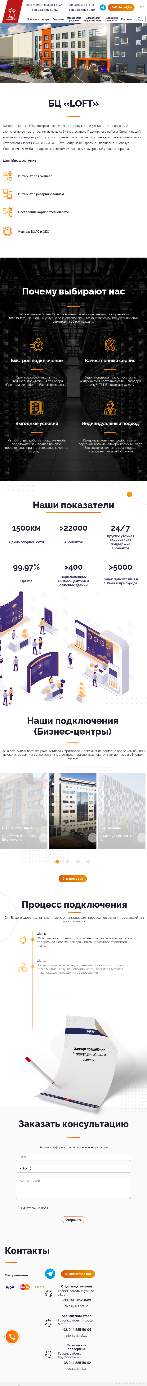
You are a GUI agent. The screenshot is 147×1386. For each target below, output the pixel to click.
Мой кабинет (140, 18)
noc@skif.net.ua (76, 1369)
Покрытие (58, 19)
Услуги (46, 19)
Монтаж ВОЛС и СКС (33, 231)
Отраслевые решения (74, 19)
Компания (33, 19)
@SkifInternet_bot (121, 7)
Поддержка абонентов (111, 19)
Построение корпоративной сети (43, 212)
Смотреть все (72, 878)
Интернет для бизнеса (35, 176)
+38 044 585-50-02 (45, 9)
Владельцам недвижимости (93, 19)
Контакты (126, 19)
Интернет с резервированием (41, 194)
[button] (57, 862)
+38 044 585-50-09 (82, 9)
